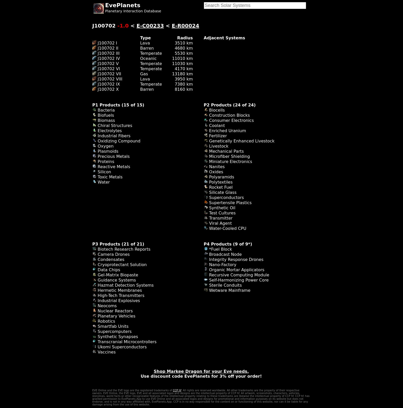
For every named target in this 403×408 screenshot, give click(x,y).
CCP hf (177, 390)
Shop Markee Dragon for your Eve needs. (201, 371)
